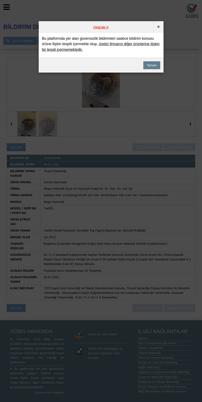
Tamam (152, 65)
